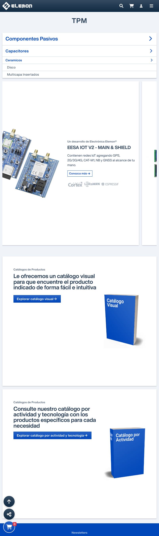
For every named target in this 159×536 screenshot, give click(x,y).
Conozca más (97, 173)
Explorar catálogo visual (37, 298)
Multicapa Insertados (23, 74)
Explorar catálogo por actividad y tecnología (52, 435)
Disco (11, 67)
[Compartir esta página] (9, 514)
